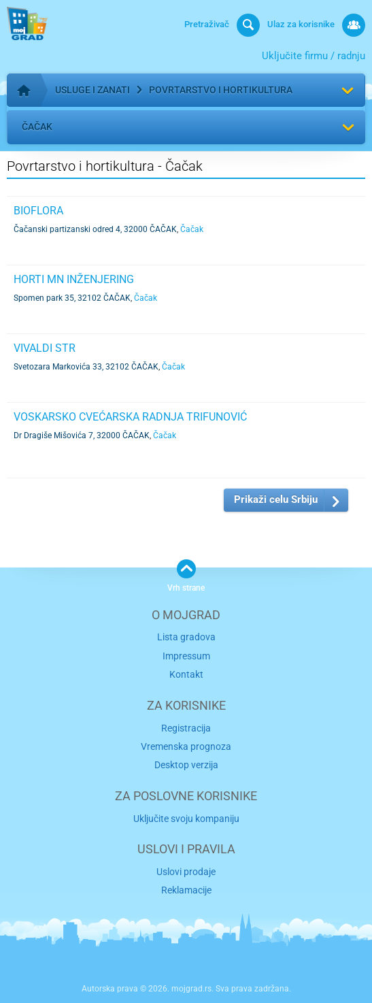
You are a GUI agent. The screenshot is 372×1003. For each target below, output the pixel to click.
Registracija (186, 728)
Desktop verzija (186, 764)
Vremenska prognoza (186, 746)
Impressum (186, 656)
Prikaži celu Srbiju (276, 499)
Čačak (37, 126)
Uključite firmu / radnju (313, 56)
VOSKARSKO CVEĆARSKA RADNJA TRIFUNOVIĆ (130, 416)
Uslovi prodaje (186, 871)
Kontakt (186, 674)
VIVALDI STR (44, 348)
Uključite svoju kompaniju (186, 818)
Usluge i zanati (92, 89)
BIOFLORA (38, 210)
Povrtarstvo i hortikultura (220, 89)
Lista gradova (186, 636)
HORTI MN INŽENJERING (74, 279)
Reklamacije (186, 890)
